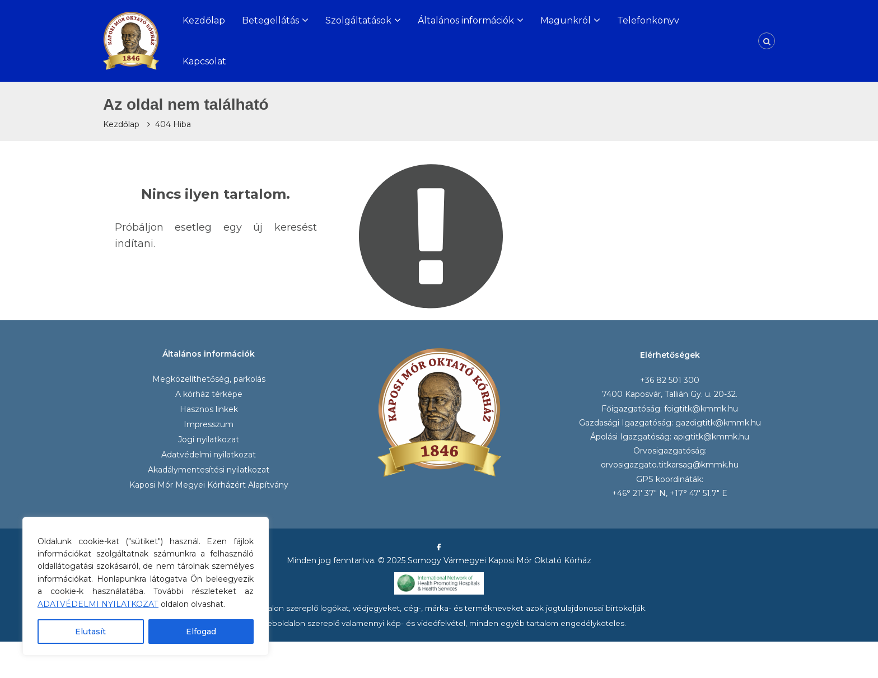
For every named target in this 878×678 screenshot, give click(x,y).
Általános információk (466, 20)
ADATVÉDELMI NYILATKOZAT (98, 604)
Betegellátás (270, 20)
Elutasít (90, 631)
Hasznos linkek (209, 409)
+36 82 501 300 (669, 380)
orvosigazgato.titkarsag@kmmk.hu (670, 465)
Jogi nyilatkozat (208, 439)
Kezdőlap (204, 20)
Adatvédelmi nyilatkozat (208, 455)
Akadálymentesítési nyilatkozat (208, 470)
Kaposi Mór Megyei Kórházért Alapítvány (208, 485)
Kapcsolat (204, 61)
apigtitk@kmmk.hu (711, 437)
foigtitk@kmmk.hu (701, 409)
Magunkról (565, 20)
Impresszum (208, 424)
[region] (145, 586)
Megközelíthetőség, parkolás (208, 379)
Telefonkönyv (648, 20)
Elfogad (201, 631)
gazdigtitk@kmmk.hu (718, 423)
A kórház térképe (208, 394)
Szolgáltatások (358, 20)
